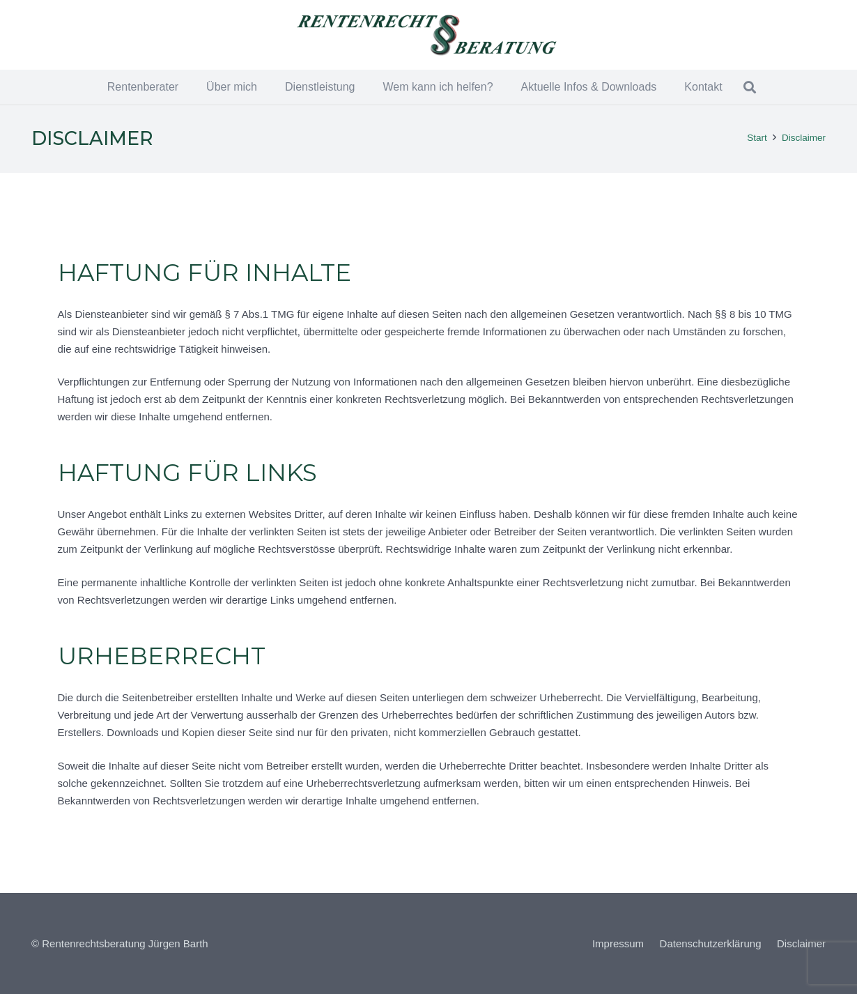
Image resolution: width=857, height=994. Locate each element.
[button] (750, 87)
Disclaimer (801, 943)
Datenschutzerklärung (711, 943)
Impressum (618, 943)
